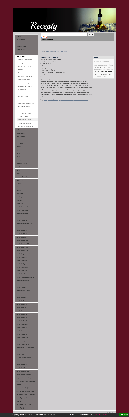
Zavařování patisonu (22, 337)
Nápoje (19, 190)
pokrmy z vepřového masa (80, 100)
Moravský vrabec (22, 63)
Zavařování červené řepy (24, 290)
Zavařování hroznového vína (25, 223)
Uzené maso (20, 140)
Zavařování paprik (22, 334)
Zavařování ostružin (22, 250)
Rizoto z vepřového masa (24, 123)
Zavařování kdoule (22, 233)
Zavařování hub (21, 361)
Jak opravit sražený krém (24, 388)
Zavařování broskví (22, 213)
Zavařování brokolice (23, 280)
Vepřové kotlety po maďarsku (26, 103)
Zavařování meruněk (22, 240)
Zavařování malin (22, 237)
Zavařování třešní (22, 270)
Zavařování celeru (22, 284)
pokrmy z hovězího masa (102, 74)
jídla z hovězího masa (103, 72)
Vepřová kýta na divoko (24, 79)
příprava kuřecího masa (104, 63)
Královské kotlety (22, 89)
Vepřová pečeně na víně (61, 51)
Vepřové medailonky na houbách (27, 76)
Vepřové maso (49, 51)
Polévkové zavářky (22, 163)
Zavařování (20, 203)
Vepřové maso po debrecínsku (26, 126)
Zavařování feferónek (23, 304)
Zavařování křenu (22, 317)
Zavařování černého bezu (24, 374)
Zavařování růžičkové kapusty (25, 347)
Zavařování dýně (21, 297)
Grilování (19, 200)
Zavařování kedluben (23, 371)
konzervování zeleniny (100, 76)
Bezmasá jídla (21, 49)
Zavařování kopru (22, 314)
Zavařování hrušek (22, 227)
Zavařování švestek (22, 267)
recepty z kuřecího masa (100, 65)
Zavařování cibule (22, 287)
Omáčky (19, 166)
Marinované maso (22, 73)
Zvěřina (19, 153)
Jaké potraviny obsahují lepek (25, 391)
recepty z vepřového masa (51, 100)
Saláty (18, 173)
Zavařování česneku (22, 294)
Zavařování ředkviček (23, 351)
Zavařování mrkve (22, 327)
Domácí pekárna (21, 197)
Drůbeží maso (21, 133)
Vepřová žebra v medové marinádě (24, 68)
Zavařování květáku (22, 324)
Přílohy (19, 170)
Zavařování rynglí (22, 260)
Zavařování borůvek (22, 210)
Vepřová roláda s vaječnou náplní (27, 83)
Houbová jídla (21, 43)
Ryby (18, 150)
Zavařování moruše (22, 247)
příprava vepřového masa (66, 100)
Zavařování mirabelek (23, 243)
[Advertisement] (67, 44)
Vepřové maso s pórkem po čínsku (27, 93)
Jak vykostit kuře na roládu (24, 404)
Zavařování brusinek (22, 217)
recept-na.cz (25, 17)
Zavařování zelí (21, 354)
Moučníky (19, 183)
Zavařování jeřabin (22, 230)
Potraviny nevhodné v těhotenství (26, 394)
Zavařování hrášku (22, 307)
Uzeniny (19, 146)
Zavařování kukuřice (22, 321)
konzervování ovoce (99, 61)
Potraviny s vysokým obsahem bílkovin (26, 399)
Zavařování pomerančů (23, 254)
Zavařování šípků (22, 264)
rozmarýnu (49, 67)
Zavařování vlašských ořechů (25, 277)
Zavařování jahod (22, 364)
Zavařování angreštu (23, 207)
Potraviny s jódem (22, 408)
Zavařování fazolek (22, 300)
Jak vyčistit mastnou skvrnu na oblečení (26, 383)
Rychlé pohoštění (22, 176)
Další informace (100, 415)
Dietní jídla (20, 193)
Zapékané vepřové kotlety (25, 86)
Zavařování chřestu (22, 310)
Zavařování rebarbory (23, 344)
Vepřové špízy (21, 99)
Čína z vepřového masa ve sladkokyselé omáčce (25, 114)
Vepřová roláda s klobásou (25, 59)
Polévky (19, 160)
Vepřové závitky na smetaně (25, 109)
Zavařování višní (21, 274)
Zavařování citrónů (22, 220)
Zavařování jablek (22, 367)
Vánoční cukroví (21, 187)
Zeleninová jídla (21, 46)
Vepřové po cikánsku (23, 96)
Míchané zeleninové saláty (24, 357)
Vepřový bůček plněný (24, 106)
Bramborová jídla (22, 39)
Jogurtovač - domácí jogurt (24, 378)
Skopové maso (21, 136)
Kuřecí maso (20, 130)
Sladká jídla (20, 180)
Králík (18, 156)
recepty (42, 51)
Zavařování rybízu (22, 257)
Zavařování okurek (22, 331)
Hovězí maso (20, 53)
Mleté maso (20, 143)
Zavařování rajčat (22, 341)
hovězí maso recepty (108, 69)
